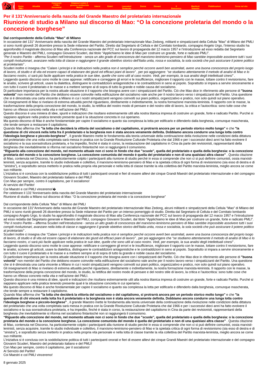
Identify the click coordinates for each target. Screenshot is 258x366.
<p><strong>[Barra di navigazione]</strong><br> (129, 5)
